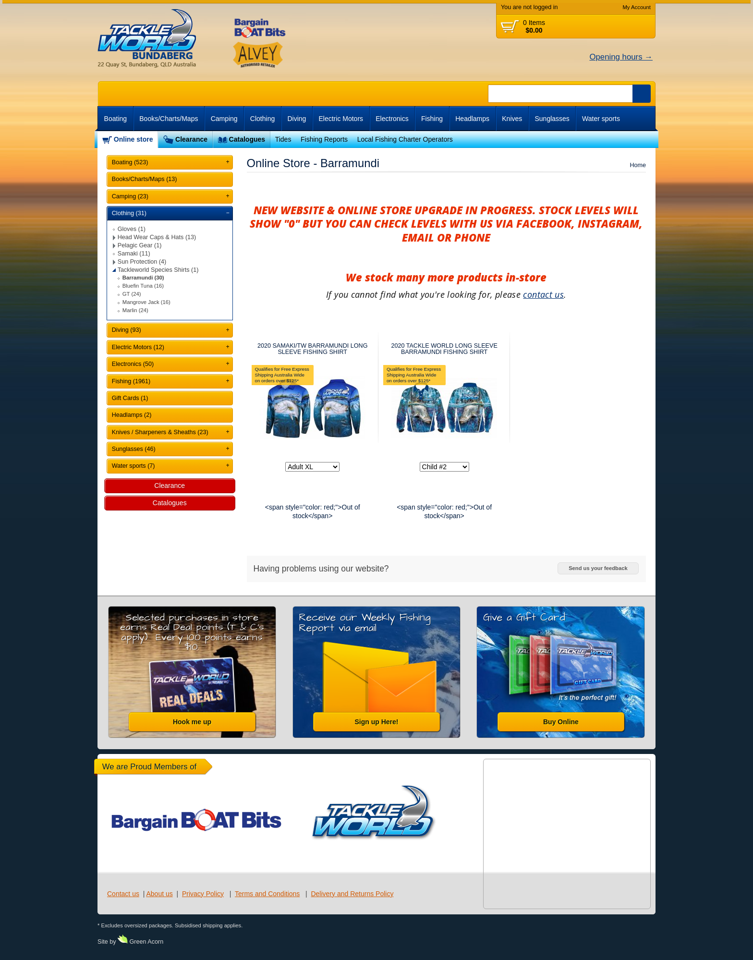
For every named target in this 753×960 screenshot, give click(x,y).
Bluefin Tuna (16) (143, 286)
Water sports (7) (133, 465)
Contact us (123, 894)
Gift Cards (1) (130, 398)
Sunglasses (551, 118)
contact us (543, 294)
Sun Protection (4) (142, 261)
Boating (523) (130, 162)
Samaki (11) (134, 253)
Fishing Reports (324, 139)
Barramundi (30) (143, 277)
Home (638, 165)
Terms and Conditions (267, 894)
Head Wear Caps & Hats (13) (157, 237)
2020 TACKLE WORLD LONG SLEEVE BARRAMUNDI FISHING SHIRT (444, 348)
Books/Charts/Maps (168, 118)
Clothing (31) (129, 213)
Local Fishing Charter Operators (405, 139)
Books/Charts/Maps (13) (144, 179)
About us (159, 894)
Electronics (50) (133, 364)
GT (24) (131, 294)
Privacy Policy (203, 894)
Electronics (392, 118)
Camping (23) (130, 196)
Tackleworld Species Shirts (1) (158, 270)
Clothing (262, 118)
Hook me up (192, 722)
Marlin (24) (135, 310)
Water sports (601, 118)
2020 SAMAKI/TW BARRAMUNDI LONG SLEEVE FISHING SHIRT (312, 348)
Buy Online (561, 722)
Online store (133, 139)
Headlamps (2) (132, 415)
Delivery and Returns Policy (352, 894)
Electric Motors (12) (138, 347)
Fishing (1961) (131, 381)
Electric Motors (341, 118)
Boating (115, 118)
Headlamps (472, 118)
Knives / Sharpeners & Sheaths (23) (160, 432)
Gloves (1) (132, 229)
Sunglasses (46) (134, 449)
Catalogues (247, 139)
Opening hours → (621, 56)
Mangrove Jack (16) (146, 302)
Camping (224, 118)
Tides (283, 139)
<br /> (599, 139)
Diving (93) (126, 330)
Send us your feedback (598, 568)
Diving (296, 118)
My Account (636, 7)
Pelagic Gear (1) (140, 245)
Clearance (191, 139)
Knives (512, 118)
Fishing (432, 118)
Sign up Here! (376, 722)
